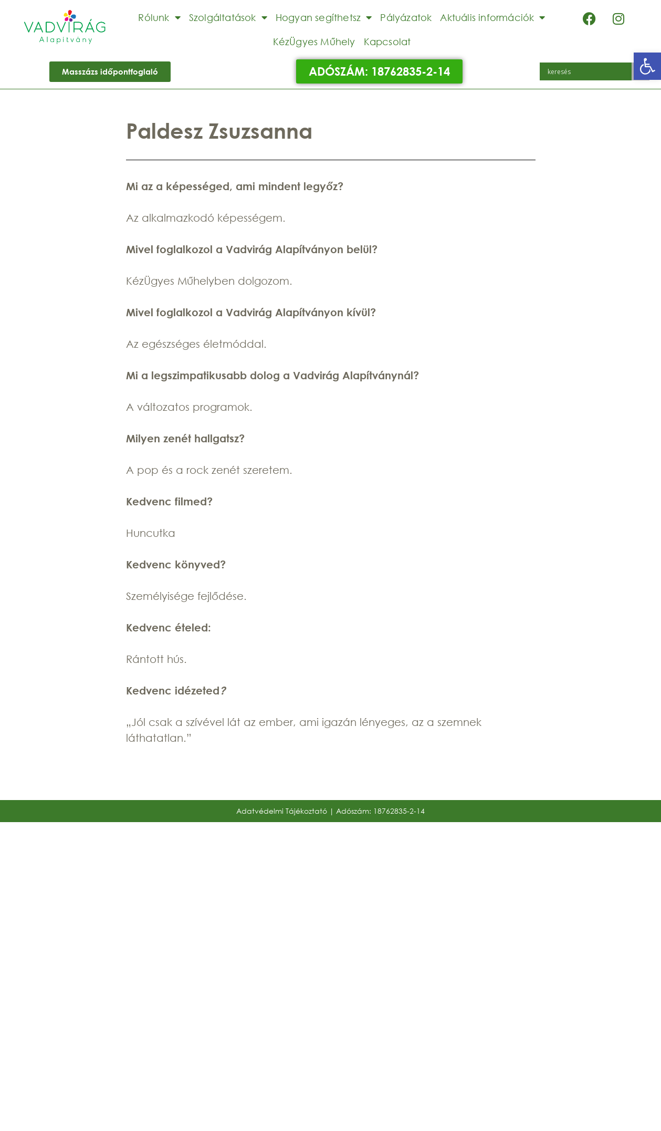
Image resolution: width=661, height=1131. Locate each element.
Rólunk (159, 17)
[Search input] (588, 71)
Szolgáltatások (228, 17)
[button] (647, 66)
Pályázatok (406, 17)
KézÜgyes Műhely (314, 41)
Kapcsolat (387, 41)
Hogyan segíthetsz (324, 17)
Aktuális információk (492, 17)
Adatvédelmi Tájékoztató (281, 811)
